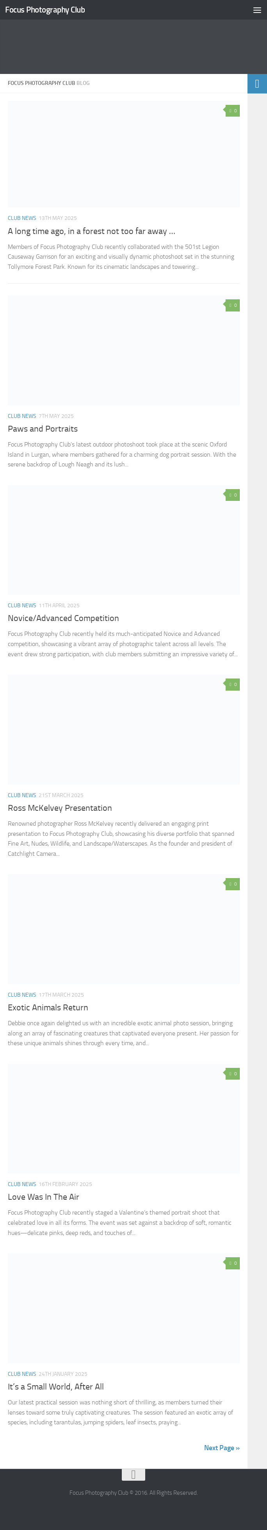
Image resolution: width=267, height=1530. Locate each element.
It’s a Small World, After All (56, 1387)
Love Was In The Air (43, 1197)
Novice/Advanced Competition (63, 618)
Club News (22, 218)
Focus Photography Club (45, 9)
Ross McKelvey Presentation (60, 808)
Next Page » (222, 1448)
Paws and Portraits (43, 429)
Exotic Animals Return (48, 1008)
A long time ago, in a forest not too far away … (91, 231)
